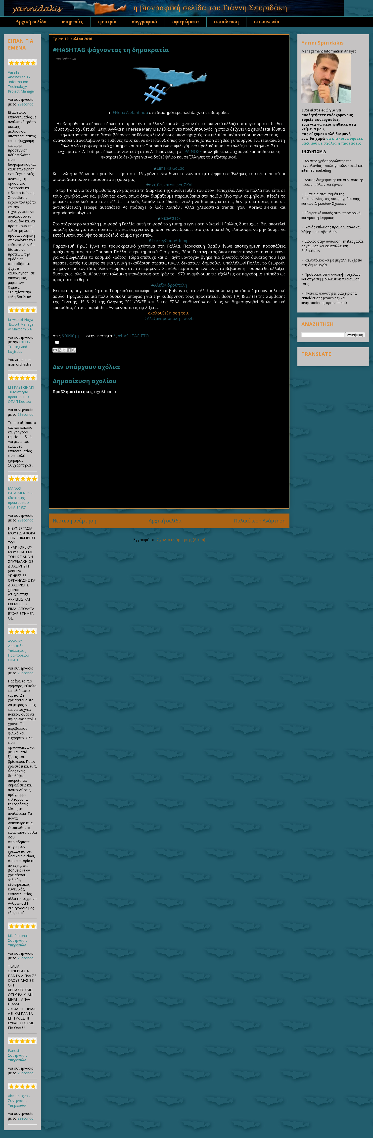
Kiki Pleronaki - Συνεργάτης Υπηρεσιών (20, 940)
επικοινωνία (266, 21)
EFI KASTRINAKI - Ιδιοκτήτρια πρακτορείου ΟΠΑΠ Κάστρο (22, 394)
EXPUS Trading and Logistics (19, 347)
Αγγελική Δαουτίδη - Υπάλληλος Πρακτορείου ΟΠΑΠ (18, 650)
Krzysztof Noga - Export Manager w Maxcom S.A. (21, 324)
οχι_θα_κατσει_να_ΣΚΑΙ (170, 185)
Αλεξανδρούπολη (170, 285)
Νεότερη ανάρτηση (74, 520)
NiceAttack (171, 218)
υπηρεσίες (72, 21)
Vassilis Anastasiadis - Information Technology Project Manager (21, 82)
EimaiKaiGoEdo (171, 168)
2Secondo (25, 104)
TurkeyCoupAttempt (170, 240)
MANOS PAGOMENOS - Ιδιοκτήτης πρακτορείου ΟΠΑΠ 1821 (20, 498)
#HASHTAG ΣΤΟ (133, 336)
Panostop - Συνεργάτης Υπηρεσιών (17, 1055)
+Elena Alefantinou (130, 112)
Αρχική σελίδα (31, 21)
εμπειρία (107, 21)
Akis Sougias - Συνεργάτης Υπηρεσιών (19, 1100)
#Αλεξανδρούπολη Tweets (169, 318)
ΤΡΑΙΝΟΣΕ (192, 151)
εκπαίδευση (226, 21)
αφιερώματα (185, 21)
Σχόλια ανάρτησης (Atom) (181, 539)
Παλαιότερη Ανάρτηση (259, 520)
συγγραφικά (144, 21)
